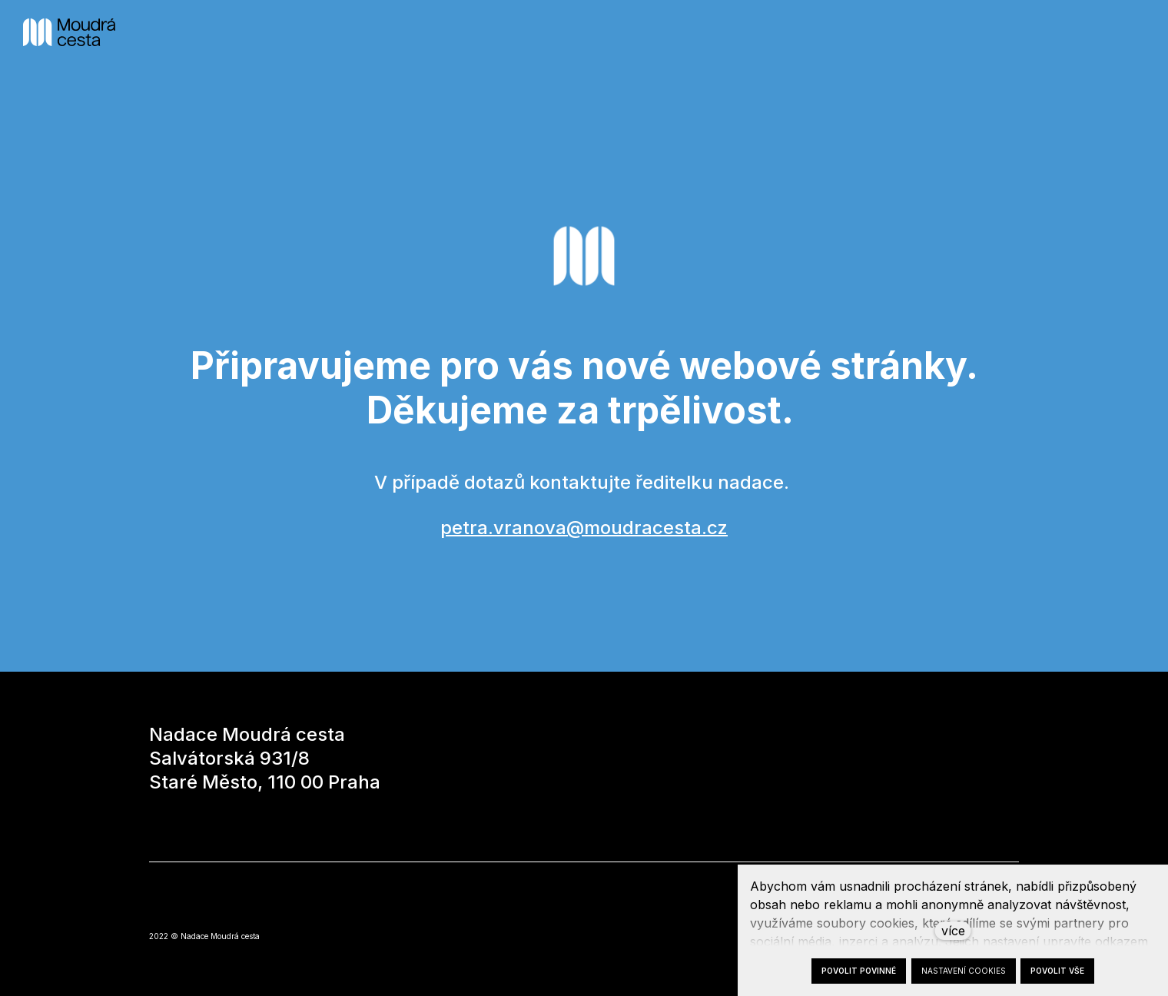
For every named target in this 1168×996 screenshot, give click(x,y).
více (953, 930)
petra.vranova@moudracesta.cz (584, 527)
